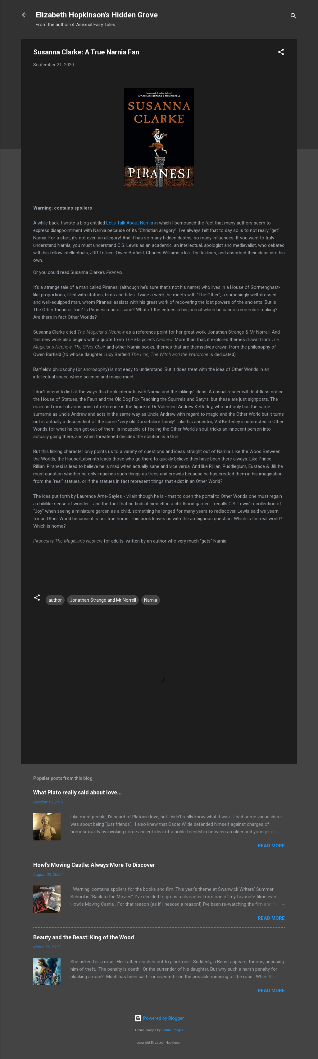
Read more (271, 846)
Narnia (150, 600)
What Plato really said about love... (77, 792)
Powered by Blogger (159, 1018)
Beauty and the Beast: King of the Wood (83, 937)
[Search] (293, 16)
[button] (281, 53)
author (55, 600)
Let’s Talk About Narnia (129, 223)
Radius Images (172, 1030)
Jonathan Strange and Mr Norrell (103, 600)
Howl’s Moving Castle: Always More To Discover (94, 865)
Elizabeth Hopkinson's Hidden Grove (97, 15)
